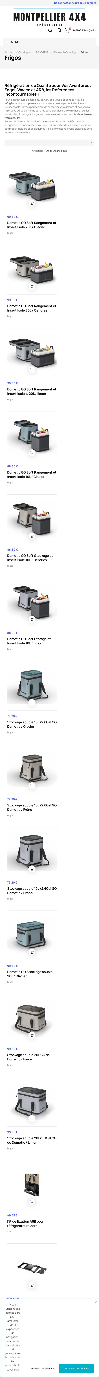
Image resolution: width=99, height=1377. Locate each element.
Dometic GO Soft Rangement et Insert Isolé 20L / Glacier (23, 217)
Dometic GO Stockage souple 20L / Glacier (69, 525)
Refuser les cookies (42, 1368)
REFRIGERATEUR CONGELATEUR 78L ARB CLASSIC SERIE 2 (25, 997)
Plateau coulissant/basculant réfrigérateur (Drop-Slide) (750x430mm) (24, 1150)
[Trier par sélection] (49, 143)
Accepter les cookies (77, 1368)
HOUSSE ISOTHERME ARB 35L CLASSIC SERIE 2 (26, 1072)
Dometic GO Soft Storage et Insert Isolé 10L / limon (72, 370)
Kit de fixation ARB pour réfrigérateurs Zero (25, 680)
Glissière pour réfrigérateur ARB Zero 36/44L (70, 682)
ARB (9, 688)
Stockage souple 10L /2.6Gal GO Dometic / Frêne (68, 449)
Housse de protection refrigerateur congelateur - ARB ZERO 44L (26, 917)
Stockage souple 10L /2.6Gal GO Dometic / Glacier (23, 449)
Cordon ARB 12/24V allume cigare (67, 1072)
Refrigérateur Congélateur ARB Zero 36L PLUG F (69, 837)
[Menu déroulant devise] (88, 30)
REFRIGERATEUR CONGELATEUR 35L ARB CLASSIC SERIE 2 (25, 1229)
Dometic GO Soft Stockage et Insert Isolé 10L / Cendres (26, 372)
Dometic (56, 1153)
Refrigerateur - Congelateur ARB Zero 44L (69, 915)
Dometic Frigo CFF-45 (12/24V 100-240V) (69, 1145)
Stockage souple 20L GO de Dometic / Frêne (26, 602)
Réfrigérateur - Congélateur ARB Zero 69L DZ (69, 760)
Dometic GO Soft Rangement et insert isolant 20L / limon (23, 294)
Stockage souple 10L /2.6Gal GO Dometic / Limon (23, 527)
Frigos (10, 227)
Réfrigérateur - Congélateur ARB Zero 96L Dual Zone (24, 760)
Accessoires (58, 1080)
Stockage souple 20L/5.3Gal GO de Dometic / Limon (65, 604)
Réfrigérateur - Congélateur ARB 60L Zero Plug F (23, 837)
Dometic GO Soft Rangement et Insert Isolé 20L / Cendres (68, 217)
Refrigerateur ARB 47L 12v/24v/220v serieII (69, 995)
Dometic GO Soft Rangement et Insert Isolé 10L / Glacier (68, 294)
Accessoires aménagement (21, 1162)
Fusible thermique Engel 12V (71, 1227)
